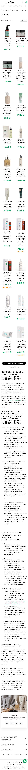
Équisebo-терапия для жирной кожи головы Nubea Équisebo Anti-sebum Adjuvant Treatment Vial (7, 344)
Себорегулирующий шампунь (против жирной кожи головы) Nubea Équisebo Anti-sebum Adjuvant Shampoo (21, 344)
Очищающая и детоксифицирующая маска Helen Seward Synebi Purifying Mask (22, 41)
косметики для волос (18, 400)
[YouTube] (11, 723)
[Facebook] (16, 723)
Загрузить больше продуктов (14, 363)
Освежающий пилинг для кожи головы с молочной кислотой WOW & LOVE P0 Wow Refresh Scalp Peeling (21, 76)
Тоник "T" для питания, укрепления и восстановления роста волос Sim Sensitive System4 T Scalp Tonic (7, 237)
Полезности (14, 750)
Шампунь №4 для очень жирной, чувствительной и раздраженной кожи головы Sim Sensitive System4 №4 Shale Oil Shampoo (20, 239)
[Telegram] (7, 723)
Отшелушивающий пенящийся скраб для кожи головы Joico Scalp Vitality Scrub (21, 109)
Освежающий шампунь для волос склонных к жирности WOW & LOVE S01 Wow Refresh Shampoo (7, 110)
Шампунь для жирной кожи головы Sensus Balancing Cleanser (7, 311)
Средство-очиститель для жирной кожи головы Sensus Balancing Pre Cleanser (20, 276)
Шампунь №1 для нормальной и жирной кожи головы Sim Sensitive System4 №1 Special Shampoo (7, 277)
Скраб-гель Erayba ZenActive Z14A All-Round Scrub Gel (20, 142)
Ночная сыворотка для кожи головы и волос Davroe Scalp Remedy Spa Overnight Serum (7, 172)
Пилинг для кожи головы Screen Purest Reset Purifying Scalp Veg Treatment (21, 204)
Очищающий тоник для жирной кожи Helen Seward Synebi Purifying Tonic (7, 42)
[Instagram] (21, 723)
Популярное (14, 745)
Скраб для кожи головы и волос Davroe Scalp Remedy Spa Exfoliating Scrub (7, 204)
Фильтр (6, 14)
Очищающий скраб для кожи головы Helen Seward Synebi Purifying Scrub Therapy (7, 74)
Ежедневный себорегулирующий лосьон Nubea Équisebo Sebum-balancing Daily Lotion (21, 312)
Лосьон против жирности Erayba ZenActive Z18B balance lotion (7, 142)
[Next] (25, 20)
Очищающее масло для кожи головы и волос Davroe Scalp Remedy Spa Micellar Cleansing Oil (20, 172)
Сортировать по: (7, 20)
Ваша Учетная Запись (14, 755)
